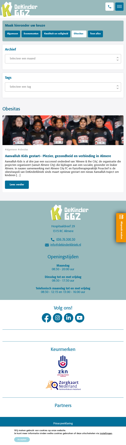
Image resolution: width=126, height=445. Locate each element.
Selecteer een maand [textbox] (22, 58)
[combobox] (63, 58)
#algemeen (11, 150)
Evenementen (31, 34)
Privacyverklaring (63, 423)
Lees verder (17, 184)
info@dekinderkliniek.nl (65, 244)
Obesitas (78, 34)
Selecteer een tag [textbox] (20, 87)
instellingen (106, 433)
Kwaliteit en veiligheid (56, 34)
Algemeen (12, 34)
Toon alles (95, 34)
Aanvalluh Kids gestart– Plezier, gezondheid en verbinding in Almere (58, 156)
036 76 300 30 (65, 239)
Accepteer (22, 439)
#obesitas (23, 150)
